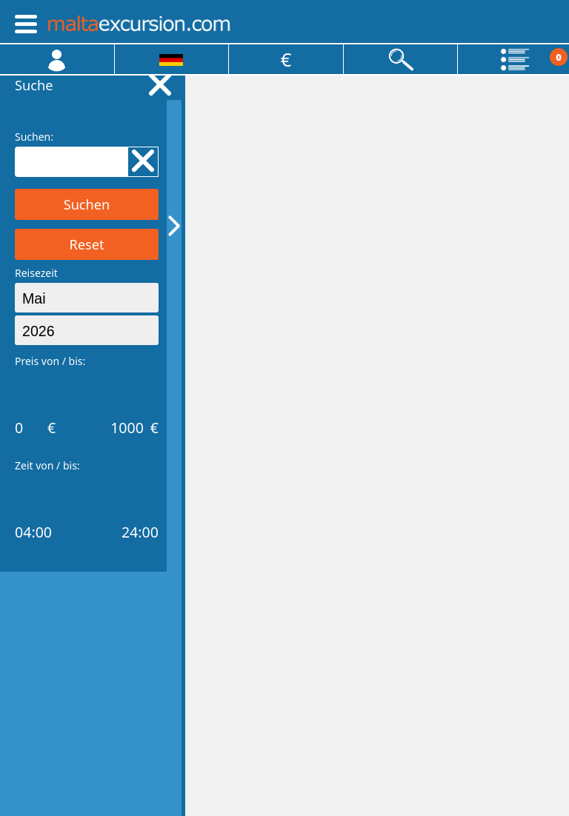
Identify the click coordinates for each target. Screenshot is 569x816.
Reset (86, 244)
